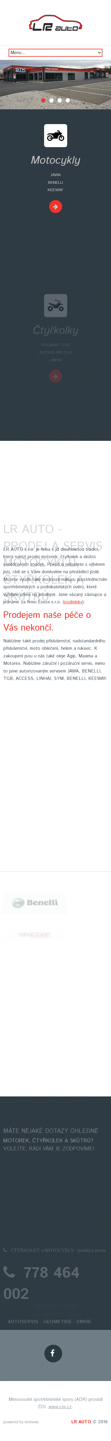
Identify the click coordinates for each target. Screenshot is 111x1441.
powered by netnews (21, 1422)
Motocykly (55, 160)
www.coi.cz (60, 1407)
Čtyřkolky (55, 345)
